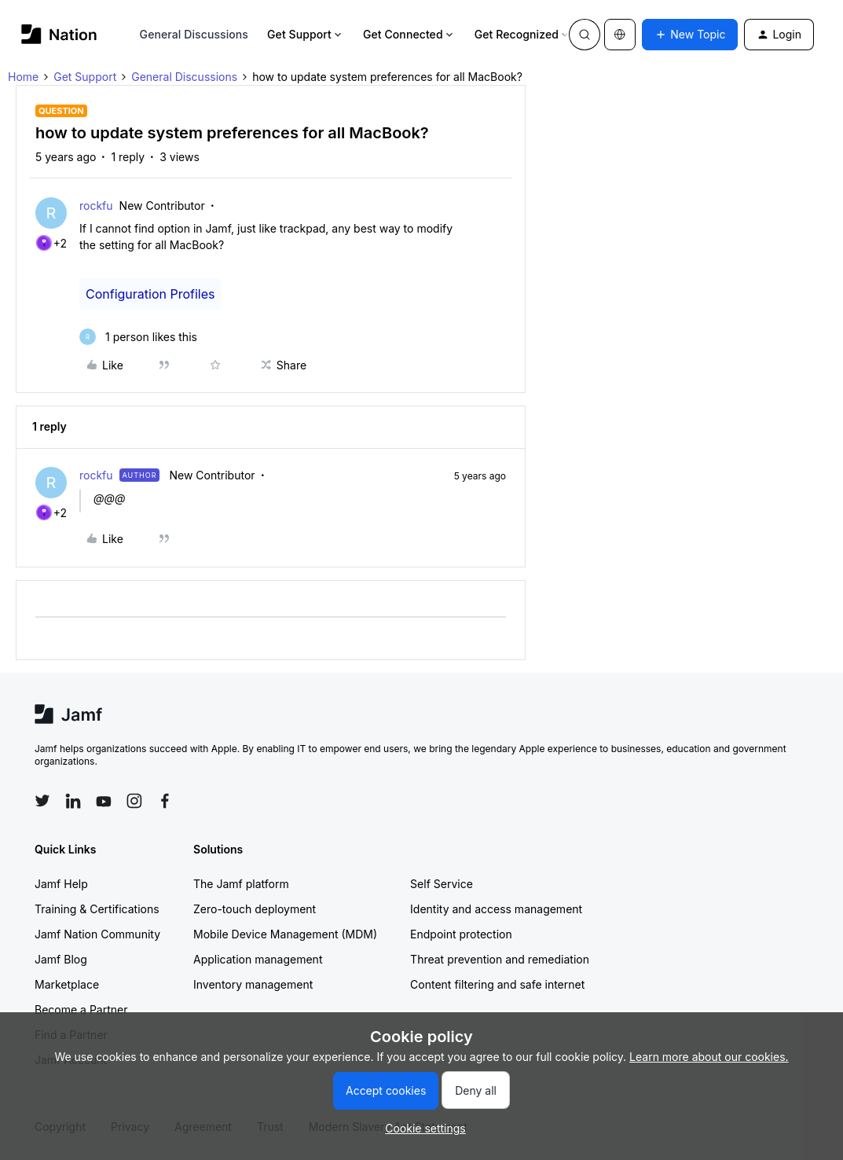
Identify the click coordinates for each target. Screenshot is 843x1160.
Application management (257, 959)
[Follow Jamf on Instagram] (134, 801)
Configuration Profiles (150, 294)
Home (23, 76)
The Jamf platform (241, 883)
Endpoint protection (461, 934)
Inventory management (253, 984)
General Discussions (194, 34)
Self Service (441, 883)
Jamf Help (61, 883)
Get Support (305, 34)
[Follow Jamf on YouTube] (104, 800)
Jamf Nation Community (97, 934)
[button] (690, 34)
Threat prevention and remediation (499, 959)
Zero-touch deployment (254, 909)
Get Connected (409, 34)
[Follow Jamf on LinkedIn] (73, 801)
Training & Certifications (97, 909)
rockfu (96, 205)
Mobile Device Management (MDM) (285, 934)
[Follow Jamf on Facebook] (165, 801)
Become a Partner (81, 1009)
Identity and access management (496, 909)
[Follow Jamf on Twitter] (42, 801)
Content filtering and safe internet (497, 984)
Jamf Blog (61, 959)
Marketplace (67, 984)
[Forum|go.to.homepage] (59, 34)
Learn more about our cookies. (709, 1056)
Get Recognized (523, 34)
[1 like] (138, 337)
